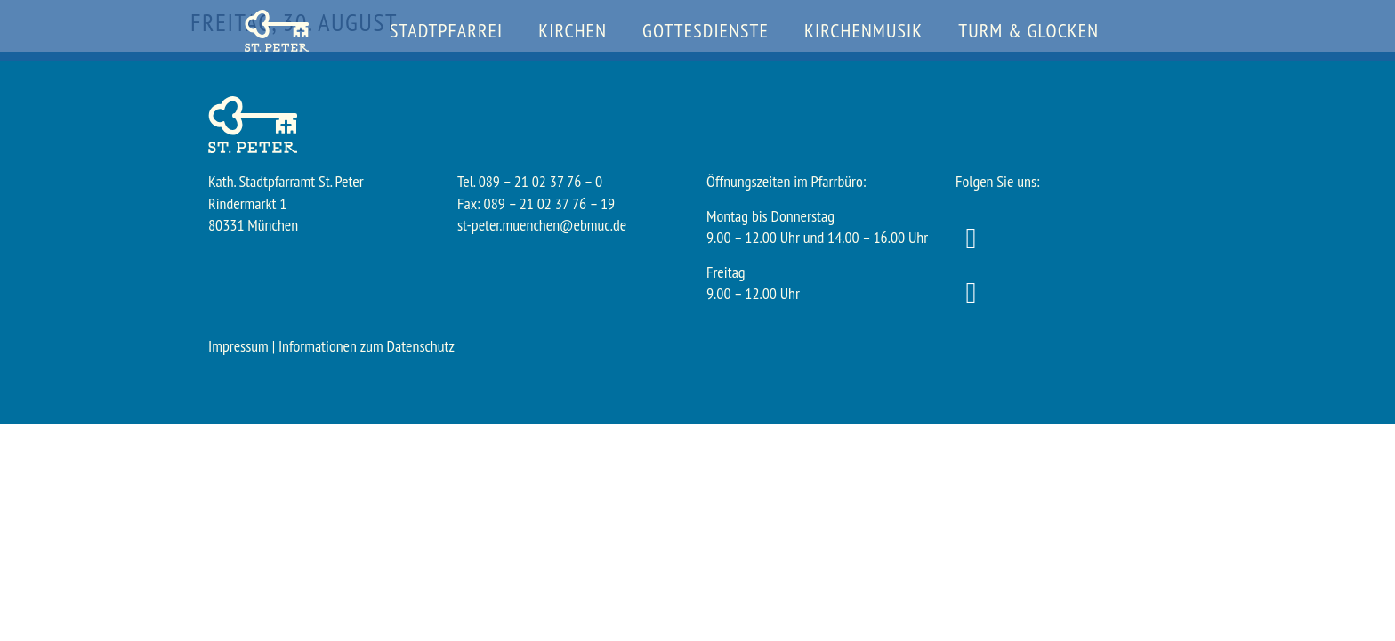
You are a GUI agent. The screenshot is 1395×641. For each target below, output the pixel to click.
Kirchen (572, 30)
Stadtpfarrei (446, 30)
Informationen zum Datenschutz (366, 346)
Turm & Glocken (1028, 30)
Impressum (238, 346)
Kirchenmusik (863, 30)
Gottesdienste (705, 30)
